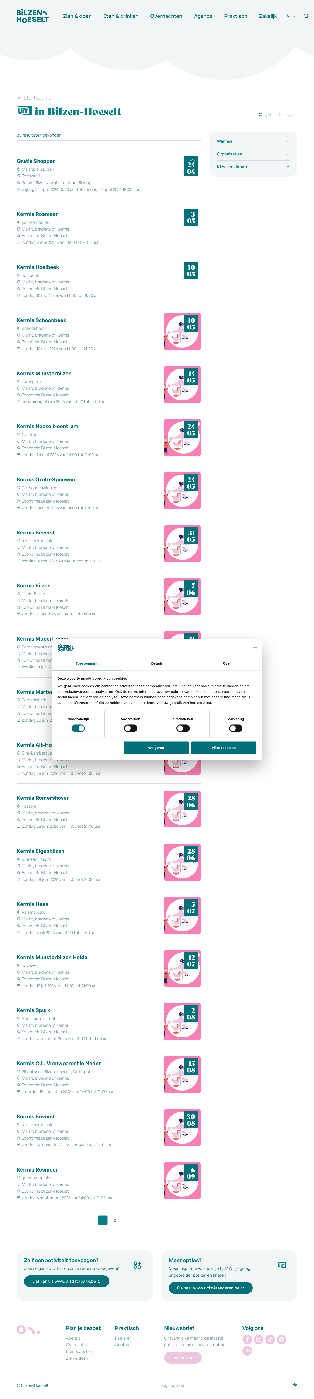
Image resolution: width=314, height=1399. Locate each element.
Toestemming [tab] (87, 663)
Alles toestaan (224, 748)
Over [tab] (227, 663)
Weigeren (156, 748)
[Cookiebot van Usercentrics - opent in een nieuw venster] (236, 647)
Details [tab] (157, 663)
